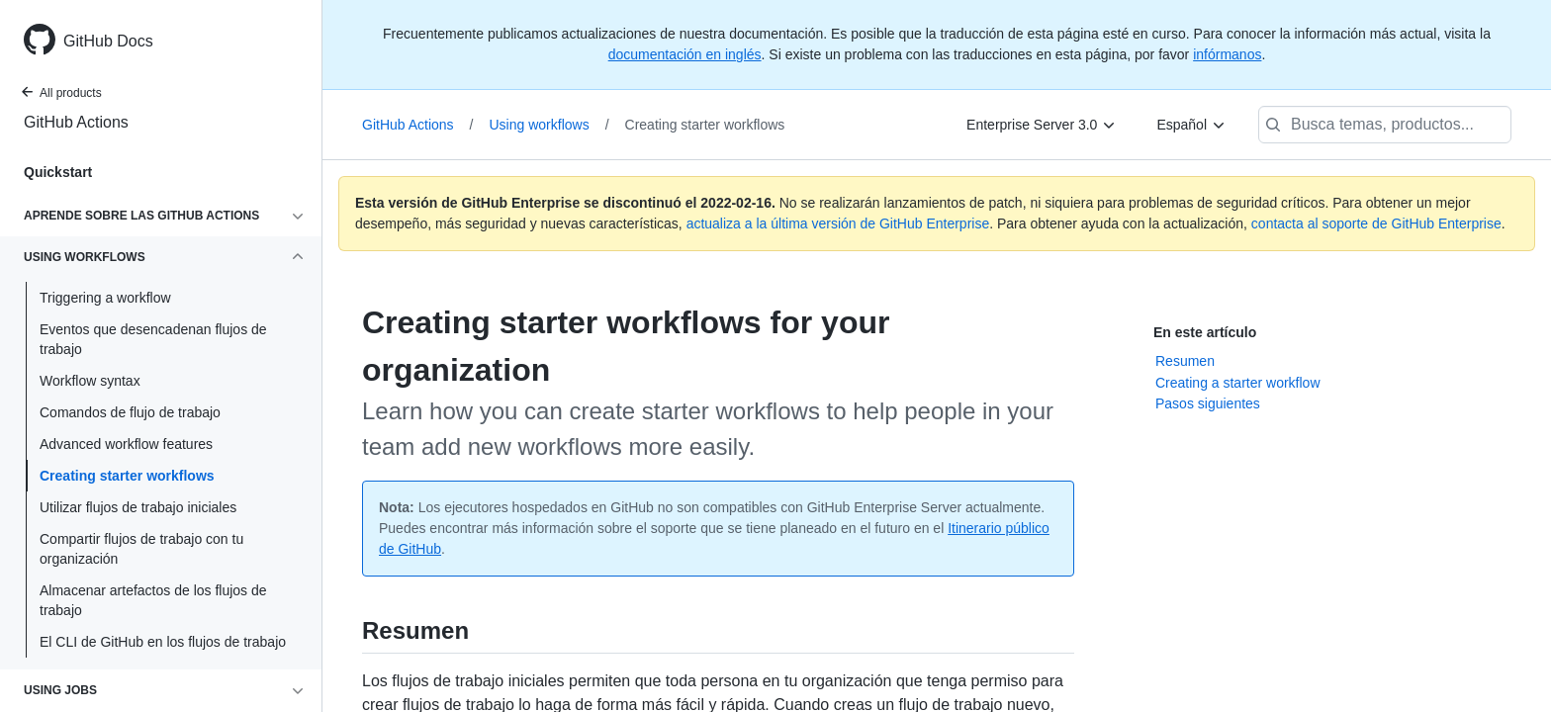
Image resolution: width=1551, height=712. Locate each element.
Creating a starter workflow (1238, 383)
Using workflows (549, 125)
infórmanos (1227, 54)
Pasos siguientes (1207, 403)
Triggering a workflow (105, 298)
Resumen (1185, 361)
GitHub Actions (76, 122)
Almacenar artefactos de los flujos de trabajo (153, 600)
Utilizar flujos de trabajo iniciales (138, 507)
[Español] (1191, 124)
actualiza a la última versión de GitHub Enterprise (838, 223)
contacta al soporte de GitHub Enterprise (1376, 223)
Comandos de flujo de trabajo (130, 412)
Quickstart (58, 172)
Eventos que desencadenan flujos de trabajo (153, 339)
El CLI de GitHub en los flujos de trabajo (163, 642)
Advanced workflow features (126, 444)
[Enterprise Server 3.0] (1042, 124)
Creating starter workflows (127, 476)
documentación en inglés (685, 54)
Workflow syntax (90, 381)
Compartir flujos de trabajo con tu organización (141, 549)
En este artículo (1204, 332)
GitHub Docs (108, 41)
